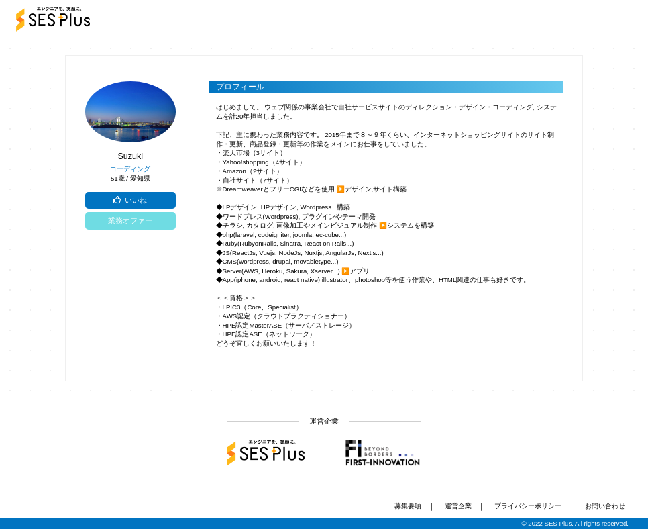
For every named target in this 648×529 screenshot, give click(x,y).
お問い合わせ (605, 506)
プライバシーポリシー (527, 506)
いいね (130, 200)
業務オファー (130, 220)
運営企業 (458, 506)
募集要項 (407, 506)
